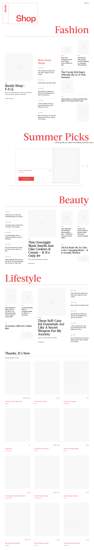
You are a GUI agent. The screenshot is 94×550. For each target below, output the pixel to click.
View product (26, 179)
